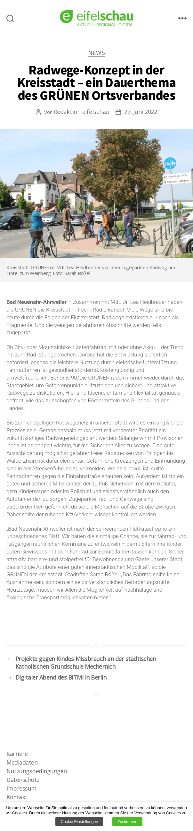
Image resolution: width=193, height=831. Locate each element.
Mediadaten (21, 762)
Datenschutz (23, 780)
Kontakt (17, 797)
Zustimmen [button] (127, 821)
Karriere (17, 754)
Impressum (21, 788)
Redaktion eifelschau (81, 112)
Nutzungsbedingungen (36, 771)
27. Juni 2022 (140, 112)
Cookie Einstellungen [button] (79, 821)
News (96, 52)
